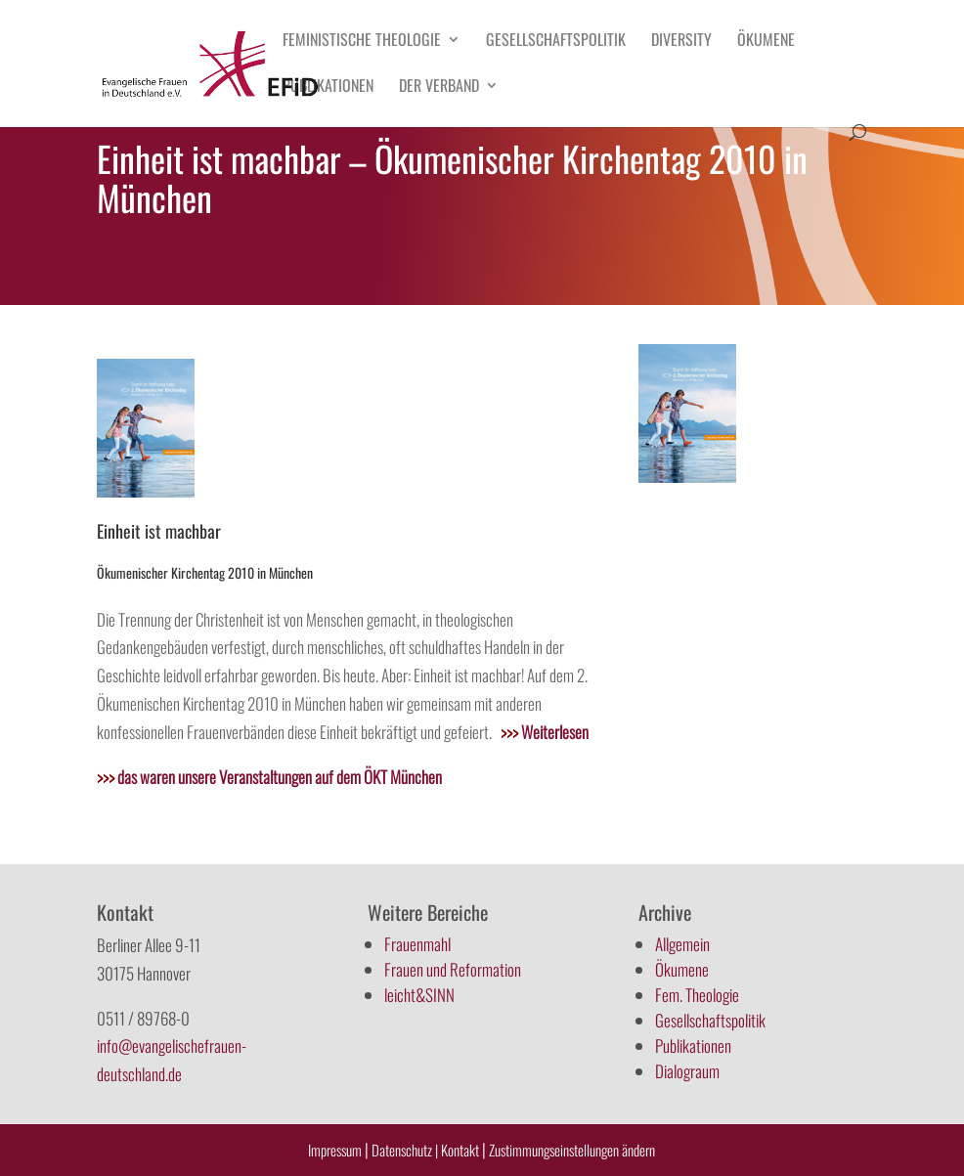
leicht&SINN (419, 994)
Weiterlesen (545, 731)
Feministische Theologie (362, 41)
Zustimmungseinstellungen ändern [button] (572, 1149)
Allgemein (682, 944)
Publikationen (328, 87)
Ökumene (766, 41)
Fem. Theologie (697, 994)
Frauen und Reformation (452, 969)
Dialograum (687, 1071)
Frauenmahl (417, 944)
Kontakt (461, 1149)
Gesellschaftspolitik (556, 41)
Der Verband (439, 87)
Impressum (335, 1149)
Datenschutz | (405, 1149)
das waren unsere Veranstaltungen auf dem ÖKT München (269, 776)
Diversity (681, 41)
